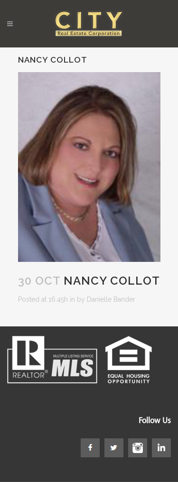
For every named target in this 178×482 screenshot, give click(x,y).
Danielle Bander (111, 299)
